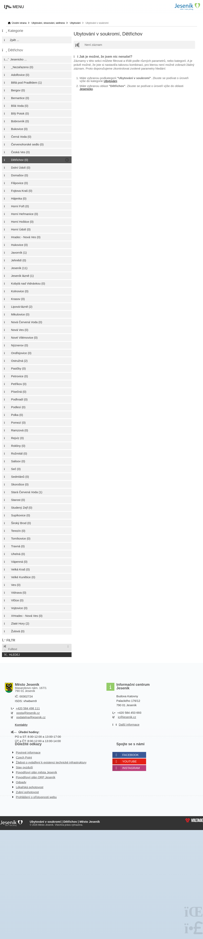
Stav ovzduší (24, 767)
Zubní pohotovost (27, 792)
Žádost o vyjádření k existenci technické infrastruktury (51, 762)
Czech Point (24, 757)
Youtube (129, 761)
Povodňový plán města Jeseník (36, 772)
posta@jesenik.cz (28, 713)
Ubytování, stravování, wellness (48, 23)
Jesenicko (86, 89)
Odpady (21, 782)
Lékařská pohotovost (29, 787)
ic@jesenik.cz (127, 717)
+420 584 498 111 (28, 708)
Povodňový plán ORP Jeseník (35, 777)
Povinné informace (28, 752)
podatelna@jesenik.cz (31, 717)
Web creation (194, 820)
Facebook (130, 755)
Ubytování (75, 23)
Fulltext (10, 648)
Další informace (129, 724)
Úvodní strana (187, 6)
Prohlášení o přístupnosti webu (36, 797)
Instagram (131, 768)
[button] (14, 7)
